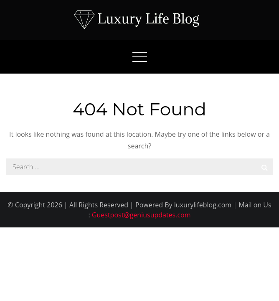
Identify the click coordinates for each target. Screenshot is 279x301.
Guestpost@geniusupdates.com (141, 214)
